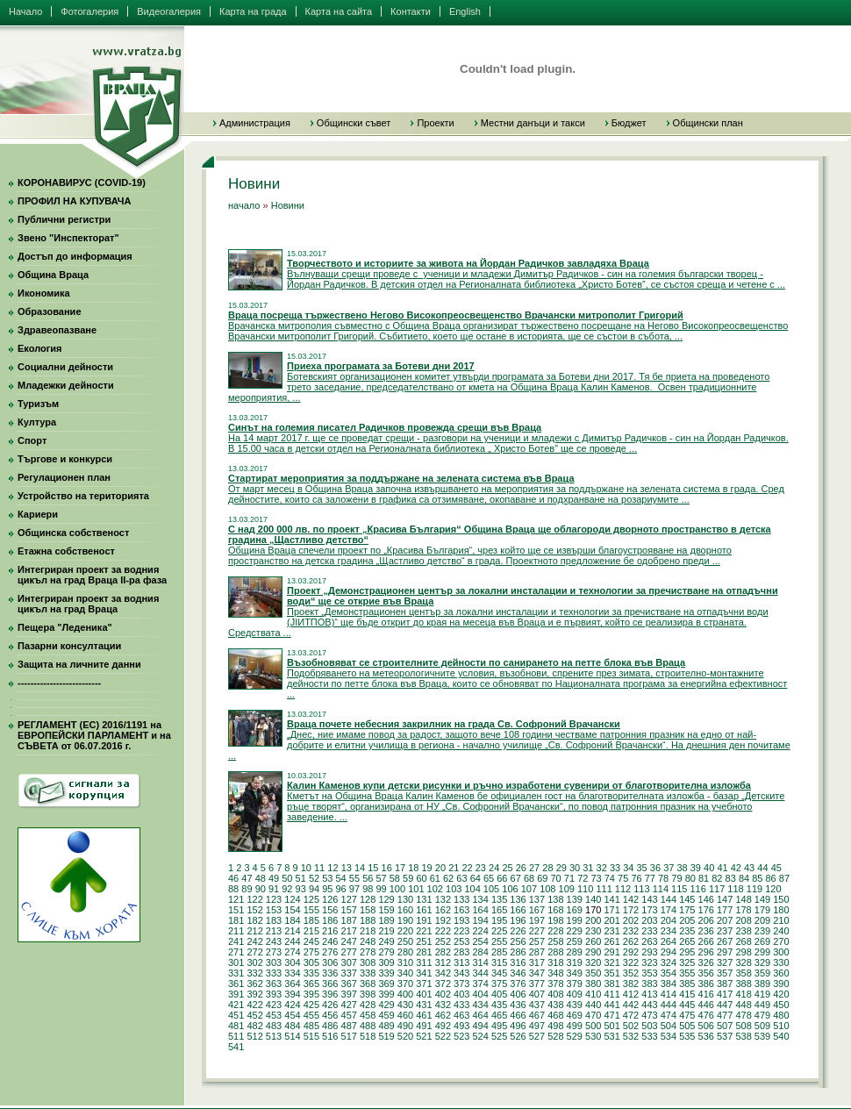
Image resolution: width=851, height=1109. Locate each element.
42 (736, 867)
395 (311, 994)
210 (781, 920)
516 (330, 1036)
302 (254, 962)
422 (254, 1004)
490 (405, 1025)
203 (649, 920)
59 (408, 878)
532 (631, 1036)
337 (349, 973)
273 (274, 952)
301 (236, 962)
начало (244, 205)
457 (349, 1015)
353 (649, 973)
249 (386, 941)
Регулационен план (64, 477)
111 (603, 889)
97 (354, 889)
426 (330, 1004)
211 (236, 931)
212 (254, 931)
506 (706, 1025)
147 (725, 899)
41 (722, 867)
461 (424, 1015)
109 (567, 889)
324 (668, 962)
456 (330, 1015)
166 (518, 910)
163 (461, 910)
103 (453, 889)
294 (668, 952)
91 (273, 889)
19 (427, 867)
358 (743, 973)
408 (555, 994)
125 (311, 899)
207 (725, 920)
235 (687, 931)
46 (233, 878)
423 (274, 1004)
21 (453, 867)
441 (611, 1004)
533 (649, 1036)
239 (762, 931)
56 (367, 878)
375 (499, 983)
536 (706, 1036)
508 (743, 1025)
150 (781, 899)
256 (518, 941)
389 (762, 983)
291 (611, 952)
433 (461, 1004)
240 (781, 931)
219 (386, 931)
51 (301, 878)
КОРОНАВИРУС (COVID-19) (82, 182)
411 (611, 994)
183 (274, 920)
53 (327, 878)
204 (668, 920)
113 (641, 889)
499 (575, 1025)
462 (443, 1015)
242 (254, 941)
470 (593, 1015)
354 (668, 973)
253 (461, 941)
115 (679, 889)
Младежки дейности (66, 385)
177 (725, 910)
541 (236, 1046)
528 (555, 1036)
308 (367, 962)
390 (781, 983)
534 (668, 1036)
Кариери (38, 514)
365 (311, 983)
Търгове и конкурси (65, 459)
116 (698, 889)
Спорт (32, 440)
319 (575, 962)
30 (574, 867)
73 (595, 878)
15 (373, 867)
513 (274, 1036)
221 (424, 931)
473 (649, 1015)
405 (499, 994)
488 (367, 1025)
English (465, 11)
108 (547, 889)
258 (555, 941)
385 (687, 983)
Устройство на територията (83, 495)
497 (537, 1025)
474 (668, 1015)
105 (491, 889)
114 (661, 889)
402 (443, 994)
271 (236, 952)
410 (593, 994)
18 (413, 867)
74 (609, 878)
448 (743, 1004)
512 (254, 1036)
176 (706, 910)
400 (405, 994)
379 (575, 983)
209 (762, 920)
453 (274, 1015)
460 (405, 1015)
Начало (25, 11)
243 (274, 941)
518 (367, 1036)
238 (743, 931)
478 (743, 1015)
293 (649, 952)
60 (421, 878)
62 (448, 878)
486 (330, 1025)
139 (575, 899)
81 (703, 878)
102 (435, 889)
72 (582, 878)
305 (311, 962)
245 (311, 941)
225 (499, 931)
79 (676, 878)
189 (386, 920)
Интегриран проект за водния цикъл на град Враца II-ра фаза (92, 574)
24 (494, 867)
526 (518, 1036)
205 (687, 920)
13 (346, 867)
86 (771, 878)
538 (743, 1036)
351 (611, 973)
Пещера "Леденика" (65, 627)
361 (236, 983)
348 (555, 973)
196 (518, 920)
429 (386, 1004)
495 (499, 1025)
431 (424, 1004)
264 (668, 941)
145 (687, 899)
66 (502, 878)
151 (236, 910)
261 (611, 941)
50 (287, 878)
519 (386, 1036)
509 (762, 1025)
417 (725, 994)
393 (274, 994)
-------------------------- (59, 682)
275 (311, 952)
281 (424, 952)
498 (555, 1025)
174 (668, 910)
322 (631, 962)
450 (781, 1004)
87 (784, 878)
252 (443, 941)
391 (236, 994)
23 (481, 867)
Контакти (410, 11)
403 (461, 994)
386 (706, 983)
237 (725, 931)
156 (330, 910)
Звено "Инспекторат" (68, 238)
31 (588, 867)
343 (461, 973)
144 (668, 899)
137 (537, 899)
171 (611, 910)
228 (555, 931)
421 (236, 1004)
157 (349, 910)
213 (274, 931)
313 (461, 962)
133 (461, 899)
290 (593, 952)
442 (631, 1004)
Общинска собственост (73, 532)
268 (743, 941)
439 (575, 1004)
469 (575, 1015)
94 (314, 889)
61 (435, 878)
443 (649, 1004)
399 (386, 994)
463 (461, 1015)
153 (274, 910)
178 (743, 910)
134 (480, 899)
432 (443, 1004)
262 (631, 941)
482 (254, 1025)
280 (405, 952)
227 (537, 931)
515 (311, 1036)
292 (631, 952)
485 (311, 1025)
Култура (37, 422)
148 (743, 899)
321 (611, 962)
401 (424, 994)
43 (749, 867)
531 (611, 1036)
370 (405, 983)
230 (593, 931)
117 (717, 889)
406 (518, 994)
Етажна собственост (66, 551)
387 (725, 983)
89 (246, 889)
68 (529, 878)
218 (367, 931)
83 (731, 878)
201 (611, 920)
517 (349, 1036)
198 (555, 920)
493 (461, 1025)
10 (306, 867)
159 (386, 910)
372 (443, 983)
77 (650, 878)
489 (386, 1025)
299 (762, 952)
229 (575, 931)
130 (405, 899)
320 (593, 962)
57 (380, 878)
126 (330, 899)
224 (480, 931)
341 (424, 973)
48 (260, 878)
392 (254, 994)
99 (380, 889)
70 (556, 878)
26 (521, 867)
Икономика (44, 293)
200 (593, 920)
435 (499, 1004)
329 (762, 962)
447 (725, 1004)
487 (349, 1025)
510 (781, 1025)
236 (706, 931)
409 (575, 994)
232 (631, 931)
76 (636, 878)
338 (367, 973)
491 (424, 1025)
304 (292, 962)
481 (236, 1025)
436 (518, 1004)
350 (593, 973)
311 (424, 962)
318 (555, 962)
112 (623, 889)
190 (405, 920)
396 (330, 994)
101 (416, 889)
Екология (39, 348)
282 (443, 952)
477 (725, 1015)
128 (367, 899)
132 (443, 899)
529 (575, 1036)
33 (615, 867)
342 (443, 973)
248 (367, 941)
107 (529, 889)
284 (480, 952)
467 (537, 1015)
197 (537, 920)
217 (349, 931)
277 (349, 952)
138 (555, 899)
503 (649, 1025)
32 (602, 867)
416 (706, 994)
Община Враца (53, 274)
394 (292, 994)
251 (424, 941)
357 (725, 973)
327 (725, 962)
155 (311, 910)
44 (762, 867)
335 (311, 973)
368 (367, 983)
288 (555, 952)
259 (575, 941)
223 (461, 931)
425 (311, 1004)
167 (537, 910)
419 (762, 994)
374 (480, 983)
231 (611, 931)
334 (292, 973)
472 (631, 1015)
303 (274, 962)
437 (537, 1004)
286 (518, 952)
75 (623, 878)
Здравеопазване (57, 330)
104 (472, 889)
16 (387, 867)
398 (367, 994)
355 (687, 973)
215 (311, 931)
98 (367, 889)
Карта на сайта (339, 11)
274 (292, 952)
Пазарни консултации (69, 645)
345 (499, 973)
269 (762, 941)
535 (687, 1036)
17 (400, 867)
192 (443, 920)
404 (480, 994)
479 (762, 1015)
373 (461, 983)
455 (311, 1015)
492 (443, 1025)
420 (781, 994)
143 (649, 899)
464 (480, 1015)
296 (706, 952)
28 (547, 867)
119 (754, 889)
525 (499, 1036)
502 (631, 1025)
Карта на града (253, 11)
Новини (287, 205)
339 (386, 973)
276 (330, 952)
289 (575, 952)
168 (555, 910)
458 (367, 1015)
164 (480, 910)
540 (781, 1036)
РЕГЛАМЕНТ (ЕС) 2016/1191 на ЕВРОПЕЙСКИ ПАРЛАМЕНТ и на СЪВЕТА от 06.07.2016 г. (94, 735)
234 (668, 931)
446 (706, 1004)
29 (561, 867)
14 (359, 867)
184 (292, 920)
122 (254, 899)
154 (292, 910)
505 (687, 1025)
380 (593, 983)
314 (480, 962)
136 (518, 899)
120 (773, 889)
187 (349, 920)
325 (687, 962)
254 (480, 941)
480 (781, 1015)
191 (424, 920)
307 (349, 962)
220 (405, 931)
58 (395, 878)
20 (440, 867)
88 (233, 889)
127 (349, 899)
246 (330, 941)
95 (327, 889)
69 (542, 878)
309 (386, 962)
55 (354, 878)
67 (516, 878)
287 (537, 952)
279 (386, 952)
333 (274, 973)
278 (367, 952)
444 (668, 1004)
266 (706, 941)
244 (292, 941)
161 (424, 910)
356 (706, 973)
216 (330, 931)
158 (367, 910)
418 (743, 994)
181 (236, 920)
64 (475, 878)
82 (717, 878)
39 (695, 867)
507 (725, 1025)
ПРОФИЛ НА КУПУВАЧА (74, 201)
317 (537, 962)
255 (499, 941)
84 (744, 878)
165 (499, 910)
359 (762, 973)
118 (735, 889)
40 (709, 867)
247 (349, 941)
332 (254, 973)
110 (585, 889)
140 (593, 899)
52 (314, 878)
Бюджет (629, 123)
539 (762, 1036)
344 (480, 973)
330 (781, 962)
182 (254, 920)
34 (628, 867)
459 (386, 1015)
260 (593, 941)
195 (499, 920)
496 (518, 1025)
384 (668, 983)
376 (518, 983)
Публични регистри (64, 219)
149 (762, 899)
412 (631, 994)
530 (593, 1036)
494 (480, 1025)
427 (349, 1004)
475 (687, 1015)
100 (397, 889)
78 (663, 878)
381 (611, 983)
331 (236, 973)
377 (537, 983)
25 (507, 867)
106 (510, 889)
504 (668, 1025)
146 (706, 899)
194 (480, 920)
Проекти (435, 123)
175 (687, 910)
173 (649, 910)
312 (443, 962)
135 (499, 899)
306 (330, 962)
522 (443, 1036)
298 (743, 952)
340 (405, 973)
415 (687, 994)
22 (466, 867)
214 (292, 931)
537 (725, 1036)
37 (668, 867)
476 (706, 1015)
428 (367, 1004)
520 (405, 1036)
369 (386, 983)
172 (631, 910)
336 (330, 973)
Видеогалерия (169, 11)
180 (781, 910)
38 (681, 867)
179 (762, 910)
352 (631, 973)
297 (725, 952)
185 (311, 920)
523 (461, 1036)
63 (461, 878)
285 (499, 952)
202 (631, 920)
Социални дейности (65, 366)
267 (725, 941)
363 (274, 983)
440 (593, 1004)
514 (292, 1036)
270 (781, 941)
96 (341, 889)
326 (706, 962)
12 (332, 867)
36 (655, 867)
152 (254, 910)
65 (488, 878)
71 (569, 878)
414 (668, 994)
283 (461, 952)
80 (690, 878)
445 (687, 1004)
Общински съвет (354, 123)
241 (236, 941)
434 (480, 1004)
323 (649, 962)
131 (424, 899)
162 (443, 910)
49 (273, 878)
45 (776, 867)
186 (330, 920)
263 (649, 941)
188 (367, 920)
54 (341, 878)
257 (537, 941)
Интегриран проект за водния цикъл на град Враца (88, 603)
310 (405, 962)
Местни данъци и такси (533, 123)
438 (555, 1004)
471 (611, 1015)
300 (781, 952)
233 (649, 931)
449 (762, 1004)
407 (537, 994)
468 (555, 1015)
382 (631, 983)
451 (236, 1015)
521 (424, 1036)
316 (518, 962)
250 (405, 941)
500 (593, 1025)
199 (575, 920)
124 (292, 899)
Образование (50, 311)
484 (292, 1025)
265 (687, 941)
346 (518, 973)
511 (236, 1036)
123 (274, 899)
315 (499, 962)
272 (254, 952)
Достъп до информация (75, 256)
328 (743, 962)
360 (781, 973)
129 (386, 899)
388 (743, 983)
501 (611, 1025)
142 (631, 899)
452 (254, 1015)
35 (642, 867)
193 (461, 920)
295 (687, 952)
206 (706, 920)
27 (534, 867)
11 (319, 867)
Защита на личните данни (79, 664)
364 (292, 983)
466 (518, 1015)
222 (443, 931)
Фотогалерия (89, 11)
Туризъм (38, 403)
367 (349, 983)
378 (555, 983)
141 (611, 899)
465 (499, 1015)
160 (405, 910)
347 (537, 973)
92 (287, 889)
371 (424, 983)
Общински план (708, 123)
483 (274, 1025)
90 (260, 889)
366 (330, 983)
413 (649, 994)
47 (246, 878)
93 (301, 889)
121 (236, 899)
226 (518, 931)
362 (254, 983)
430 (405, 1004)
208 (743, 920)
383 (649, 983)
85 (757, 878)
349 (575, 973)
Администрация (254, 123)
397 (349, 994)
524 (480, 1036)
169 (575, 910)
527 (537, 1036)
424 (292, 1004)
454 (292, 1015)
